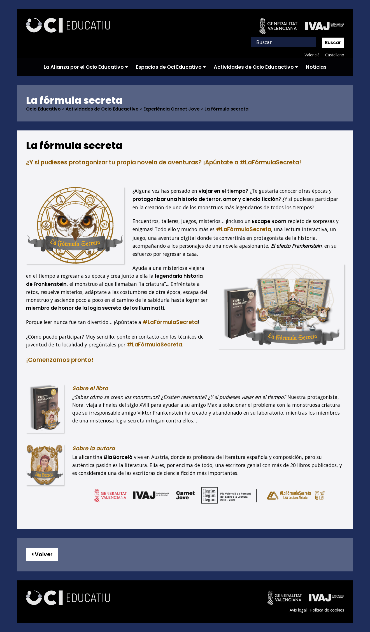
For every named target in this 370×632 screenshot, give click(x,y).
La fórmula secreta (226, 109)
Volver (42, 554)
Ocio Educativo (43, 109)
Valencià (311, 55)
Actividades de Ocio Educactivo (256, 67)
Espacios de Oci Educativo (171, 67)
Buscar (333, 42)
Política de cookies (327, 610)
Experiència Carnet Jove (171, 109)
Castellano (334, 55)
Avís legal (297, 610)
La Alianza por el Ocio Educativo (86, 67)
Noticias (316, 67)
